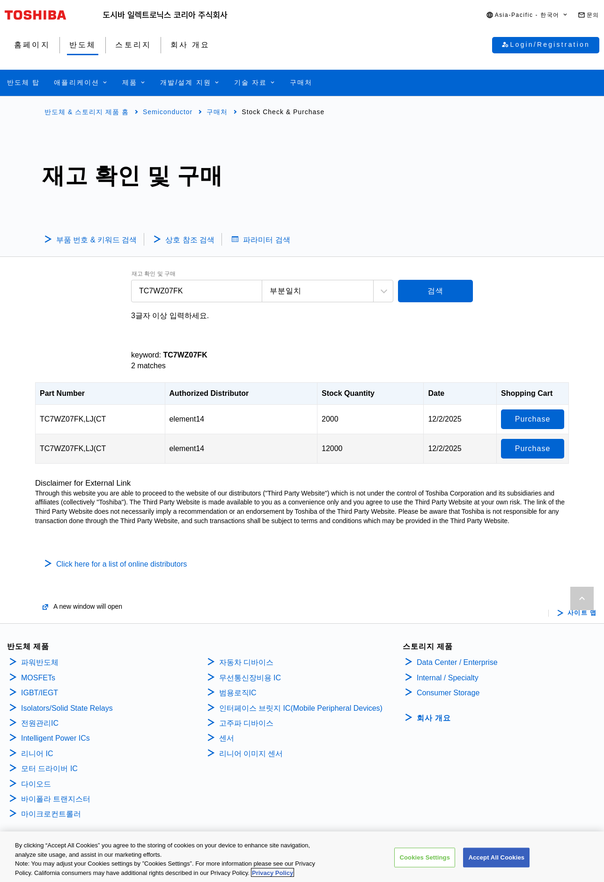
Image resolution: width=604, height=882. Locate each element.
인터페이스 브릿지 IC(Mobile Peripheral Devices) (301, 708)
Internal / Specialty (448, 678)
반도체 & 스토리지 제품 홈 (86, 112)
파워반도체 (40, 662)
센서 (226, 738)
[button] (527, 15)
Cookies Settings (424, 861)
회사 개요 (434, 718)
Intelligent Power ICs (55, 738)
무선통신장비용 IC (251, 678)
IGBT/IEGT (39, 693)
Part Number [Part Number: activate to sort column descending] (62, 393)
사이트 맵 (582, 613)
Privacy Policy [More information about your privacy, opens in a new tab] (272, 877)
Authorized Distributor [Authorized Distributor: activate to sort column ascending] (209, 393)
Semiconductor (167, 112)
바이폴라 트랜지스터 (55, 799)
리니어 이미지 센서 (251, 754)
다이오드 (36, 784)
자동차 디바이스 (246, 662)
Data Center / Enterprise (457, 662)
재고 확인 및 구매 (154, 274)
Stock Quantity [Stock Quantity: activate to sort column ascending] (348, 393)
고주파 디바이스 (247, 723)
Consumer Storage (448, 693)
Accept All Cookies (496, 861)
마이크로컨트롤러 (51, 814)
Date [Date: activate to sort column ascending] (436, 393)
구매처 (217, 112)
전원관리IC (40, 723)
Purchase (533, 419)
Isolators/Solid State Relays (67, 708)
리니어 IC (37, 754)
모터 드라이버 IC (49, 769)
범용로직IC (238, 693)
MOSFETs (38, 678)
